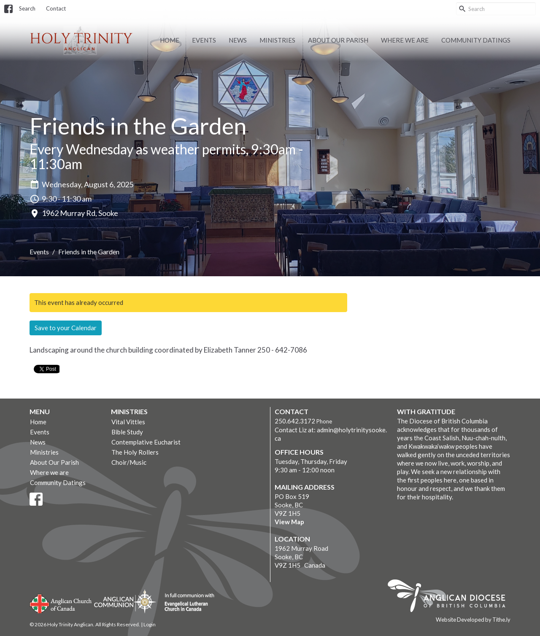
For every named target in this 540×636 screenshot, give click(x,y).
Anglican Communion (125, 601)
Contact (56, 8)
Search (27, 8)
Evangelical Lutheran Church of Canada (186, 602)
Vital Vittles (128, 422)
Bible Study (127, 432)
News (238, 40)
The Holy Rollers (135, 452)
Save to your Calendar (66, 327)
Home (169, 40)
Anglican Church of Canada (61, 602)
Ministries (277, 40)
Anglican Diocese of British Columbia (451, 597)
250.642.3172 (295, 421)
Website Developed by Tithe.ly (473, 619)
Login (149, 624)
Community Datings (475, 40)
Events (204, 40)
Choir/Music (128, 462)
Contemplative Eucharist (146, 442)
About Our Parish (338, 40)
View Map (289, 522)
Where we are (405, 40)
